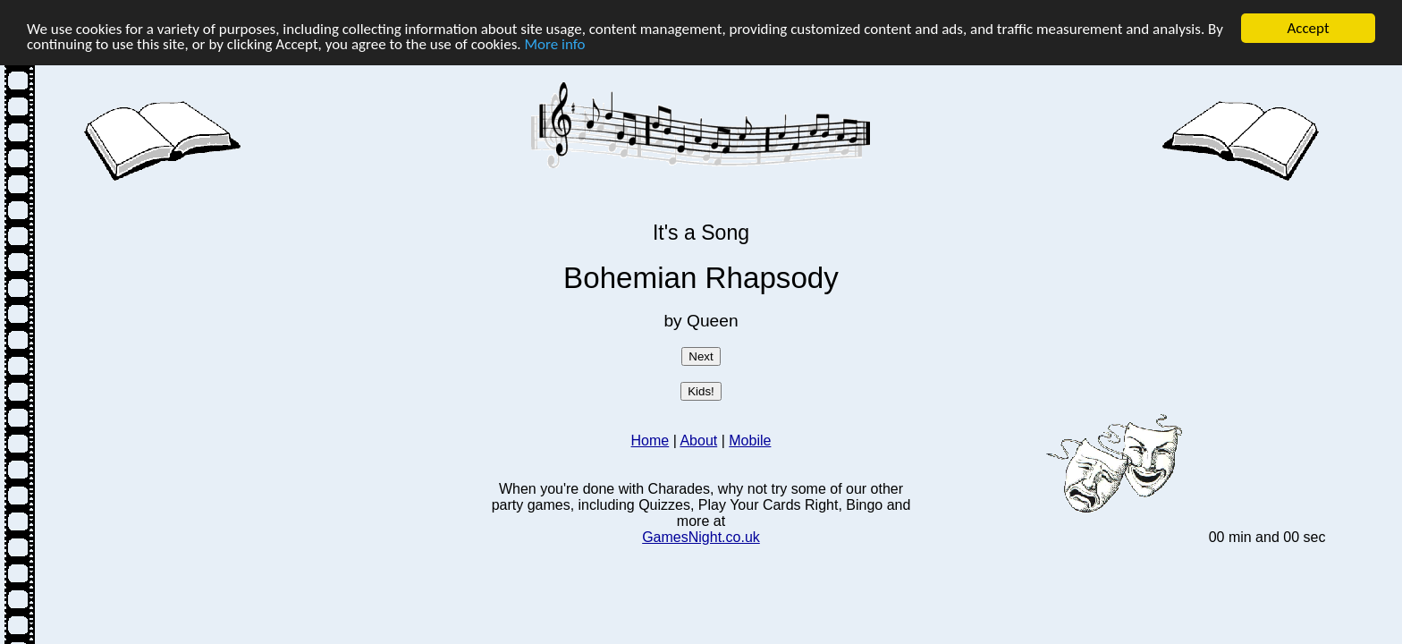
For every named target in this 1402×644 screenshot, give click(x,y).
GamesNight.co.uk (701, 537)
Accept (1308, 28)
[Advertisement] (282, 310)
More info (555, 44)
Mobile (750, 440)
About (698, 440)
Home (650, 440)
